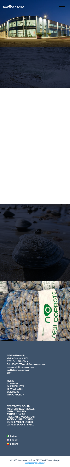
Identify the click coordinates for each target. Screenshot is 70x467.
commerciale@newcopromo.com (21, 367)
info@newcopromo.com (36, 364)
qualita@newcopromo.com (18, 370)
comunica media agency (35, 463)
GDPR (9, 373)
